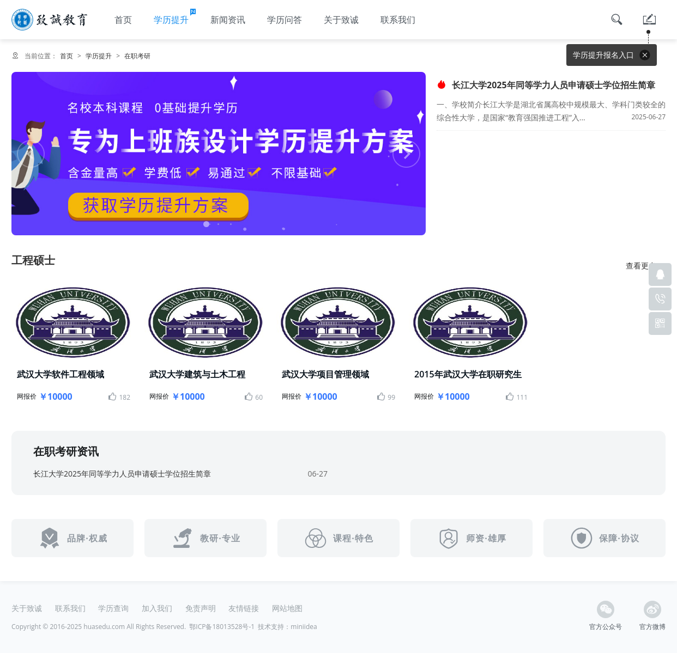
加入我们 (157, 608)
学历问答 (284, 20)
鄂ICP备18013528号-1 (222, 626)
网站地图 (287, 608)
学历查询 (113, 608)
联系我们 (397, 20)
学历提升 (175, 17)
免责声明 (200, 608)
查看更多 (646, 266)
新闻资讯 (227, 20)
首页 (123, 20)
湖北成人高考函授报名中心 (49, 19)
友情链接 (243, 608)
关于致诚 (341, 20)
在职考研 (137, 55)
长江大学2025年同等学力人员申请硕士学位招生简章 (546, 85)
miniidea (304, 626)
